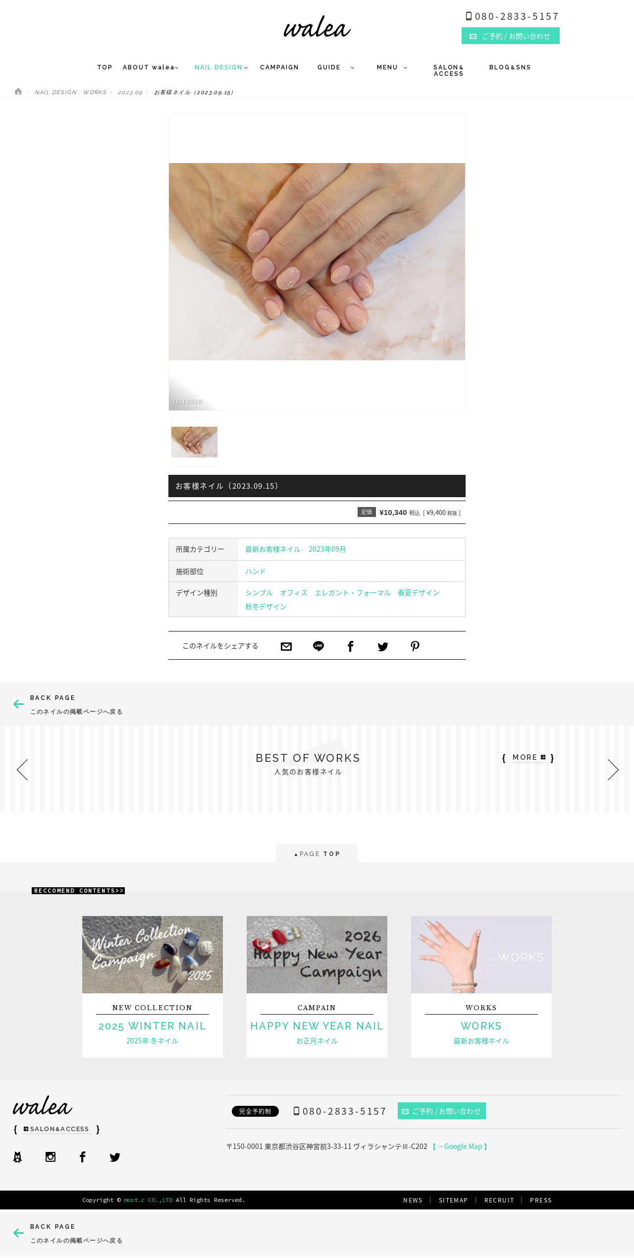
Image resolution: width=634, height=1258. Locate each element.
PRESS (541, 1200)
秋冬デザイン (266, 606)
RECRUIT (499, 1200)
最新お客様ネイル (273, 549)
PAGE (316, 855)
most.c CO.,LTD (148, 1199)
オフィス (294, 592)
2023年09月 (327, 549)
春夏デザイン (418, 592)
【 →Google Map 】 (460, 1146)
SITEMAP (454, 1200)
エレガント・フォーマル (353, 592)
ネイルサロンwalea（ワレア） (317, 26)
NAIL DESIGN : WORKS (71, 92)
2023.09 (130, 92)
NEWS (413, 1200)
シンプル (259, 592)
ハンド (255, 571)
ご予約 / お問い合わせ (441, 1111)
